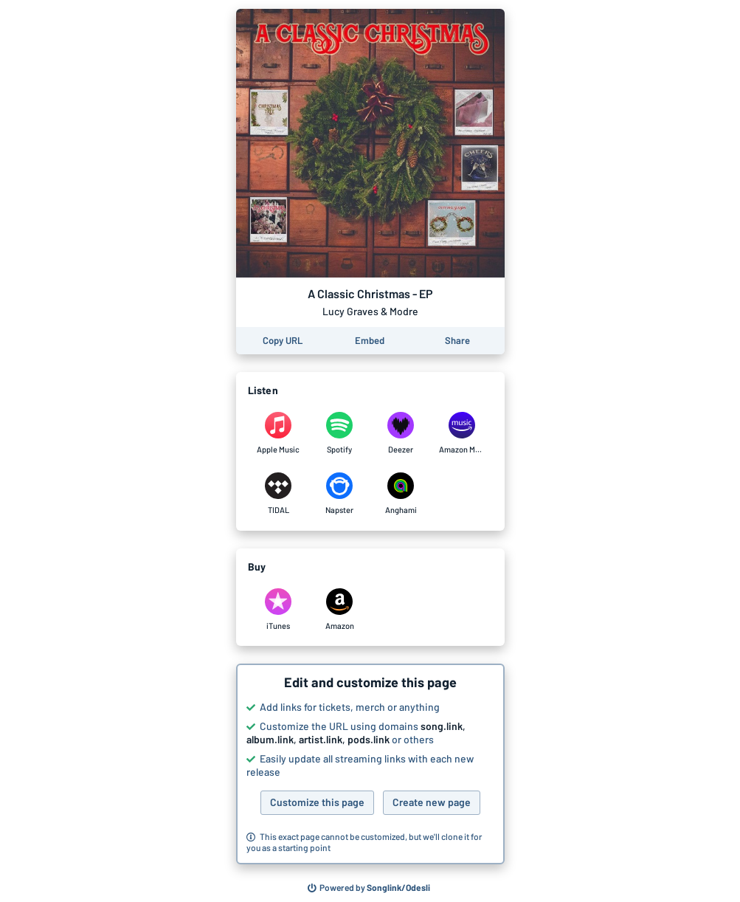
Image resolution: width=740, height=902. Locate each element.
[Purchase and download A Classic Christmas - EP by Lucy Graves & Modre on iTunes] (278, 609)
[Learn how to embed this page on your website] (369, 340)
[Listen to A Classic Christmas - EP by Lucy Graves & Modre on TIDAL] (278, 494)
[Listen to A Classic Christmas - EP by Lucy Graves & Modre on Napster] (339, 494)
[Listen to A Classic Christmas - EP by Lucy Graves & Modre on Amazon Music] (462, 433)
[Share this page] (457, 340)
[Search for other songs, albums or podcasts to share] (369, 888)
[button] (370, 764)
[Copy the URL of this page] (282, 340)
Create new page (432, 802)
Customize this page (317, 802)
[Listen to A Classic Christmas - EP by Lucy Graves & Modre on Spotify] (339, 433)
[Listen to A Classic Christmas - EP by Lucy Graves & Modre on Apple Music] (278, 433)
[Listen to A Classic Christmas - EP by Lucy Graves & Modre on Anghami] (401, 494)
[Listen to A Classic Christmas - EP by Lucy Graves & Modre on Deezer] (401, 433)
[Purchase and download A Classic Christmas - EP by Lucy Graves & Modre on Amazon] (339, 609)
